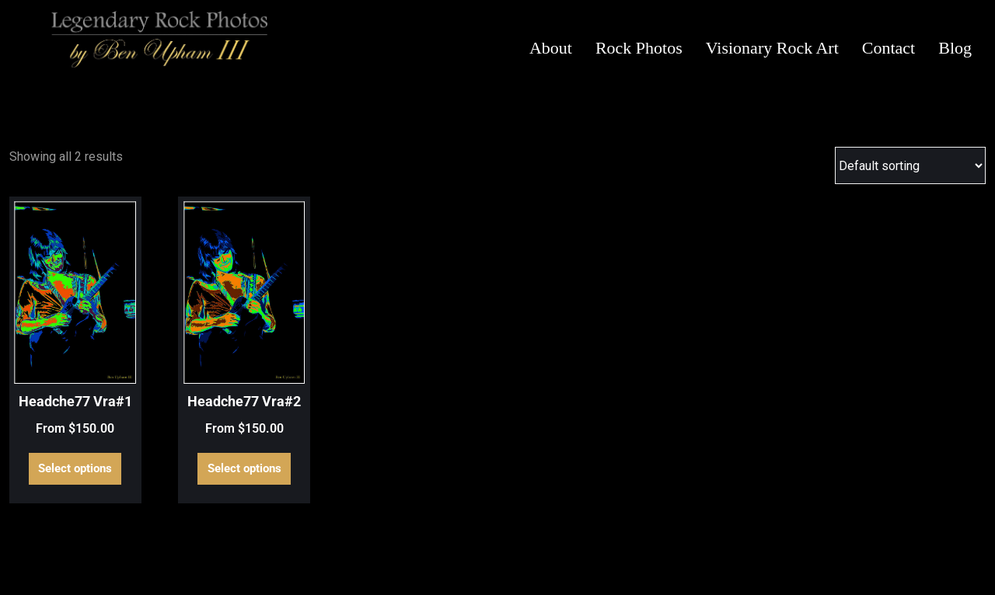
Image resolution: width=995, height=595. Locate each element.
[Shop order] (910, 165)
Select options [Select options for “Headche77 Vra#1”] (75, 468)
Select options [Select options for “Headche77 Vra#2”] (244, 468)
